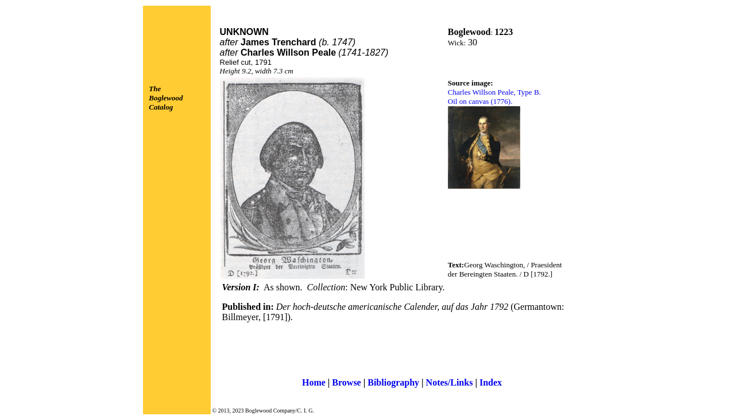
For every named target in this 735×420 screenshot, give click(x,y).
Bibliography (393, 382)
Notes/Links (449, 382)
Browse (346, 382)
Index (490, 382)
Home (314, 382)
